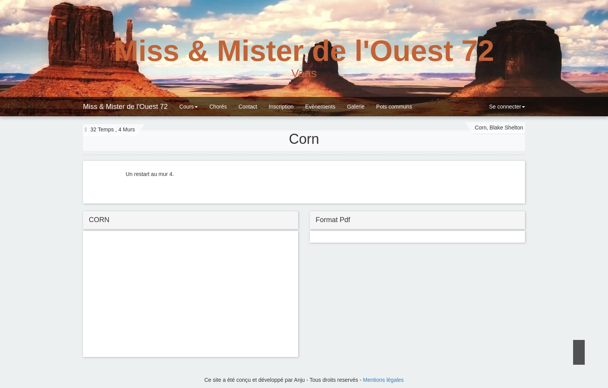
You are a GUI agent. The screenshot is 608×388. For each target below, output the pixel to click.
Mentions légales (383, 380)
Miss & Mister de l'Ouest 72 (125, 106)
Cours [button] (189, 106)
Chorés (218, 106)
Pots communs (394, 106)
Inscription (281, 106)
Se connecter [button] (506, 106)
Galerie (355, 106)
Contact (247, 106)
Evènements (320, 106)
